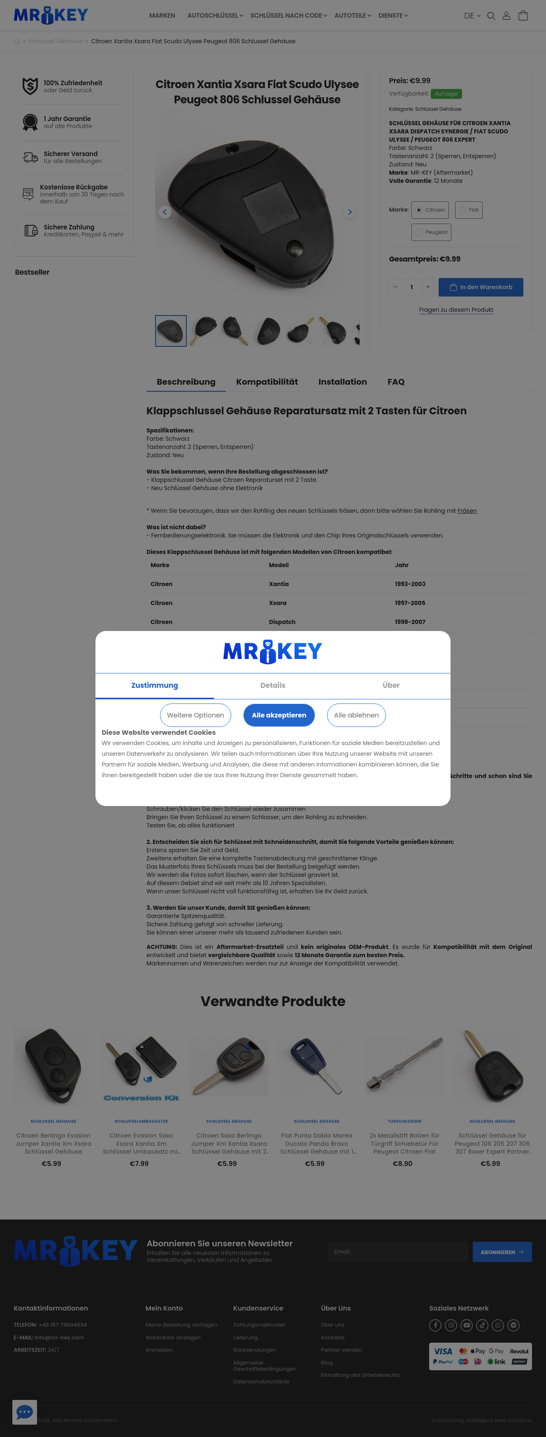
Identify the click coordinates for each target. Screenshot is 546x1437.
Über (391, 685)
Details (273, 685)
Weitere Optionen (195, 715)
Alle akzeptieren (279, 715)
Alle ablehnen (356, 715)
